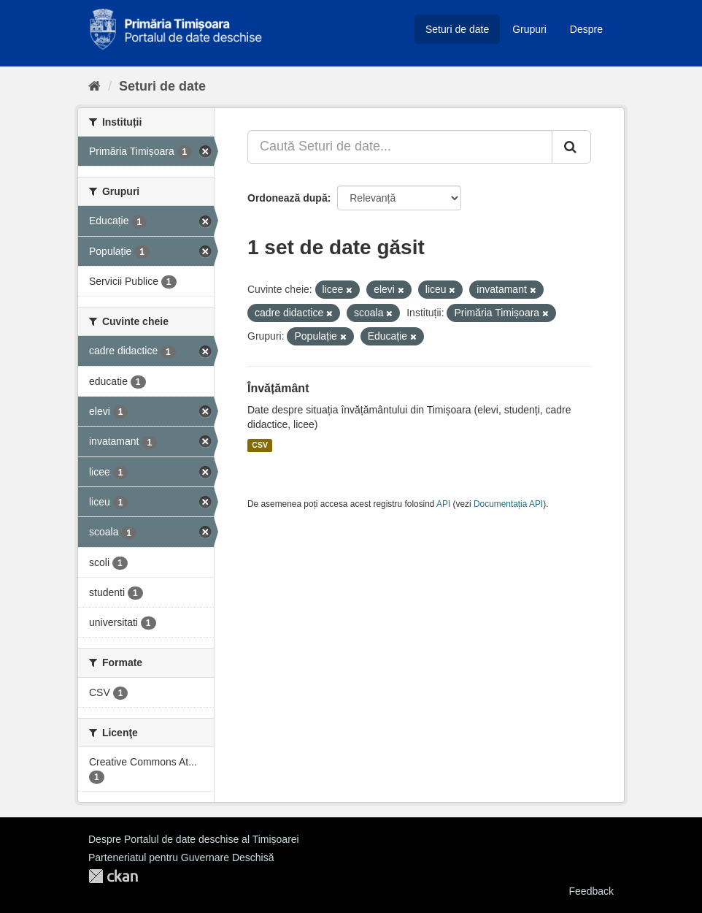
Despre (586, 29)
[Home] (94, 86)
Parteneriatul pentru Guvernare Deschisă (181, 857)
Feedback (591, 891)
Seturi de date (457, 29)
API (443, 504)
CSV (260, 445)
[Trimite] (571, 147)
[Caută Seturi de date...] (399, 147)
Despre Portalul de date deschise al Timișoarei (193, 839)
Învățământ (278, 388)
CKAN (113, 876)
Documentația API (508, 504)
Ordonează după (287, 198)
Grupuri (529, 29)
